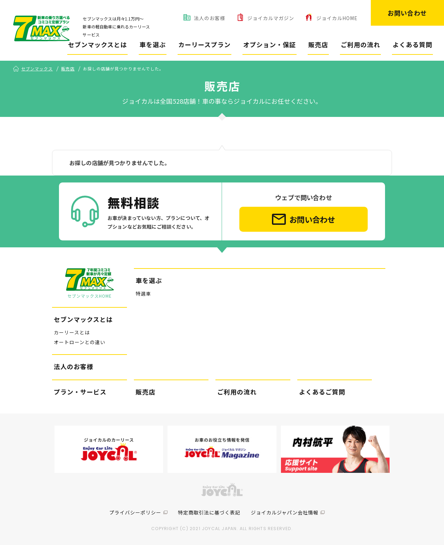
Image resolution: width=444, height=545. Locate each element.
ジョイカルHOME (337, 18)
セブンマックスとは (97, 44)
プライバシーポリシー (135, 512)
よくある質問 (412, 44)
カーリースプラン (204, 44)
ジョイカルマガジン (270, 18)
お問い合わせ (407, 12)
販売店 (318, 44)
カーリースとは (72, 332)
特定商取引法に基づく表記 (209, 512)
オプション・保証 (269, 44)
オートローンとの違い (79, 342)
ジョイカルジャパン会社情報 (284, 512)
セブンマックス (37, 69)
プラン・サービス (80, 392)
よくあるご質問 (322, 392)
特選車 (143, 293)
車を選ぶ (152, 44)
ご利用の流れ (360, 44)
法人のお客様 (209, 18)
